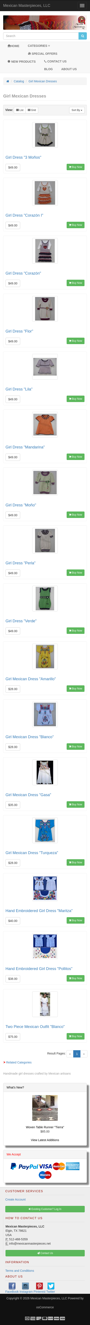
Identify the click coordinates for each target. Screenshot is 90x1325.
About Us (69, 69)
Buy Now (75, 167)
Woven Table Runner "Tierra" (45, 1127)
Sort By (77, 110)
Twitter (50, 1288)
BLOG (48, 69)
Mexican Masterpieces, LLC (26, 5)
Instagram (26, 1288)
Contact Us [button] (45, 1253)
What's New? (15, 1087)
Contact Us (55, 61)
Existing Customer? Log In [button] (45, 1209)
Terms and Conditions (19, 1270)
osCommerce (45, 1307)
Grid (32, 110)
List (19, 110)
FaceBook (12, 1288)
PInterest (39, 1288)
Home (13, 46)
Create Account (15, 1199)
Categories (39, 45)
